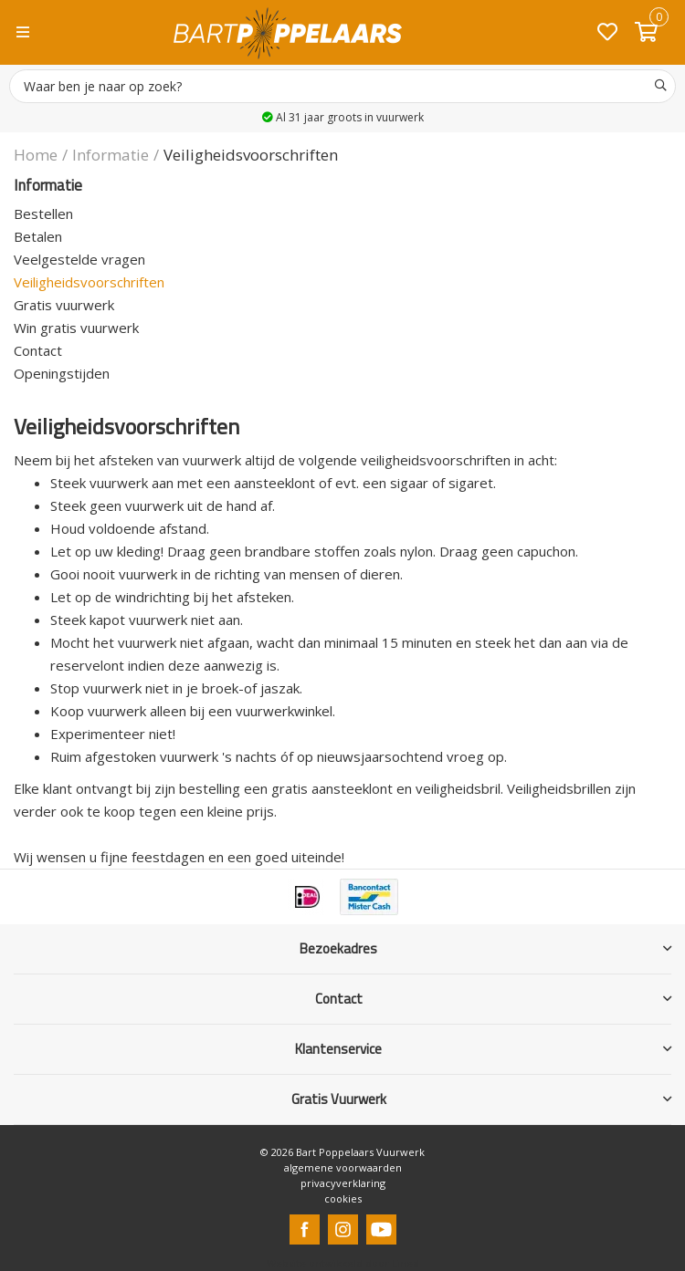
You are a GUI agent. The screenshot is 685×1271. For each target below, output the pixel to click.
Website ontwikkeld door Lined (343, 1263)
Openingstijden (62, 373)
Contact (38, 350)
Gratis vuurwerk (64, 305)
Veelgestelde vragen (79, 259)
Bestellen (43, 213)
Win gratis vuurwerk (76, 327)
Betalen (38, 236)
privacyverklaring (342, 1183)
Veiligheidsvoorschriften (89, 282)
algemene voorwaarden (343, 1167)
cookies (343, 1198)
